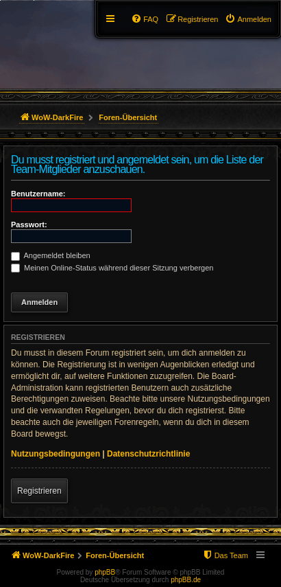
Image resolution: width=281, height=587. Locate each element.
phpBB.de (186, 580)
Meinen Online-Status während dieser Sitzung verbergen (112, 268)
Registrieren (39, 491)
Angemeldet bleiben (50, 255)
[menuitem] (248, 19)
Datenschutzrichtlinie (148, 454)
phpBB (105, 572)
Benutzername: (38, 193)
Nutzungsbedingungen (55, 454)
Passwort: (29, 224)
